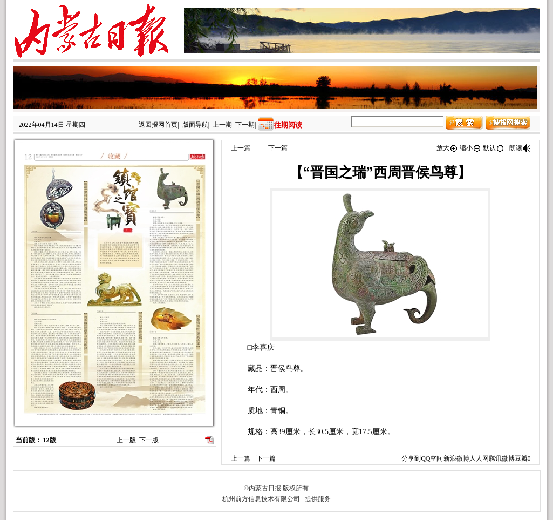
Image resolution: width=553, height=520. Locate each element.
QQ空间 (432, 458)
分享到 (411, 458)
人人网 (479, 458)
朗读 (520, 148)
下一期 (245, 125)
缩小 (470, 148)
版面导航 (195, 125)
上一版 (126, 440)
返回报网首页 (158, 125)
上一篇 (240, 148)
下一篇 (278, 148)
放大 (447, 148)
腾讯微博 (502, 458)
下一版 (149, 440)
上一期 (222, 125)
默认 (493, 148)
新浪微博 (456, 458)
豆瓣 (521, 458)
